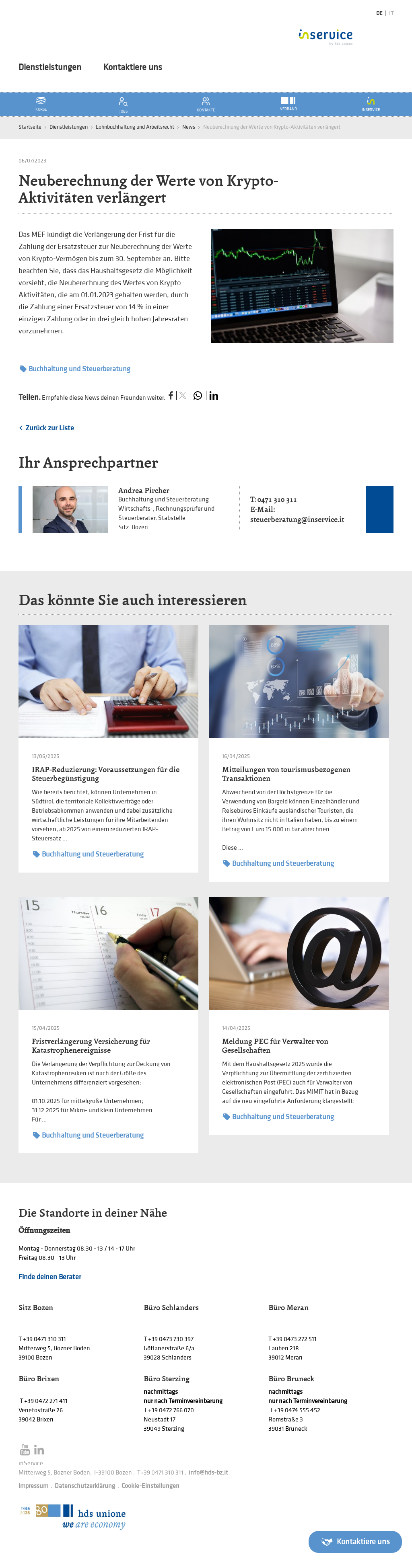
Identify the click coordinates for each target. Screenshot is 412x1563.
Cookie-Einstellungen (150, 1486)
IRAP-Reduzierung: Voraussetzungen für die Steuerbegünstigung (105, 774)
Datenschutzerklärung (85, 1486)
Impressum (33, 1486)
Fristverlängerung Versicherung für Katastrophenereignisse (91, 1046)
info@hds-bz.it (208, 1473)
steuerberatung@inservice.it (297, 519)
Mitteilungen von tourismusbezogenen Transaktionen (286, 774)
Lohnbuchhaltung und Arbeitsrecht (135, 126)
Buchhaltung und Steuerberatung (75, 369)
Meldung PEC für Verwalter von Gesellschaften (275, 1046)
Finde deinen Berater (50, 1277)
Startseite (30, 126)
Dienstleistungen (50, 67)
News (188, 126)
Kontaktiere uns (132, 67)
